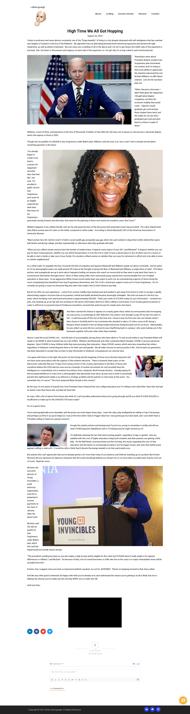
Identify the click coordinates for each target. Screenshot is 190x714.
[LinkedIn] (146, 709)
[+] (85, 679)
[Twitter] (152, 709)
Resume (142, 14)
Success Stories (126, 14)
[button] (30, 631)
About (98, 14)
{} (82, 679)
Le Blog (109, 14)
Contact (155, 14)
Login (136, 664)
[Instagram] (158, 709)
